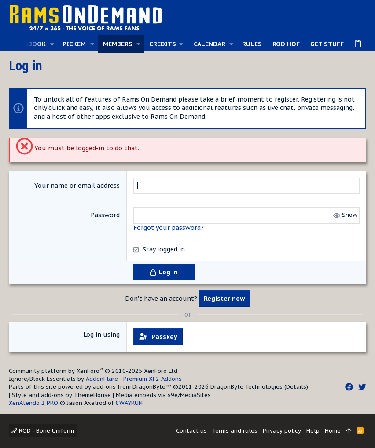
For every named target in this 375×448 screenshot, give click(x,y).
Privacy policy (282, 430)
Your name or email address (77, 185)
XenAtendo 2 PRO (33, 403)
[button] (51, 44)
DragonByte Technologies (246, 386)
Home (333, 430)
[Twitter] (362, 387)
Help (313, 430)
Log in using (101, 335)
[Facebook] (349, 387)
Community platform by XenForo (94, 371)
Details (296, 386)
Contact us (191, 430)
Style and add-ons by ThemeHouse (61, 395)
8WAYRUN (129, 403)
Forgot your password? (168, 228)
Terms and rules (234, 430)
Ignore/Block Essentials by (95, 378)
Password (105, 215)
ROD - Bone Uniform (42, 430)
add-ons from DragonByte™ (132, 386)
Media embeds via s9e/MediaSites (163, 395)
